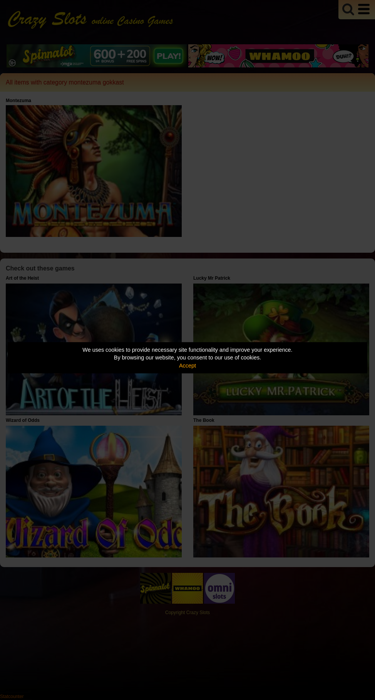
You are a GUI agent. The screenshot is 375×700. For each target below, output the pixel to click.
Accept (187, 366)
